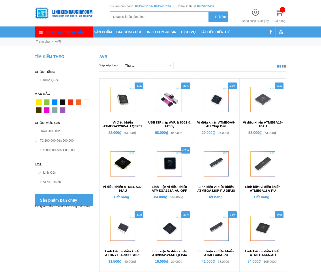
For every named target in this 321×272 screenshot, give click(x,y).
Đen (63, 103)
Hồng (48, 111)
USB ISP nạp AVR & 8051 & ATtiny (169, 124)
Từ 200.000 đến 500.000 (54, 140)
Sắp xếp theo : (109, 65)
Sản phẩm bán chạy (58, 200)
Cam (79, 103)
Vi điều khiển (49, 182)
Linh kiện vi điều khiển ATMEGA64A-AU (262, 253)
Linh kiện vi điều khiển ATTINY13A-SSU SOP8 (123, 253)
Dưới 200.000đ (47, 131)
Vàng (39, 103)
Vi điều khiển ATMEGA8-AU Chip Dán (216, 124)
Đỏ (70, 103)
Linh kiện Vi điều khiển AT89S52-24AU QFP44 (169, 253)
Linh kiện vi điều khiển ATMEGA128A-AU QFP (169, 188)
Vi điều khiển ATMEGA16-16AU (263, 124)
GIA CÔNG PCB (129, 32)
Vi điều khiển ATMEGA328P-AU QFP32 (122, 124)
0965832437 (205, 6)
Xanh (47, 103)
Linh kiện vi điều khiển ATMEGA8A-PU (216, 253)
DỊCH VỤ (188, 32)
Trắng (88, 103)
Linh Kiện (47, 172)
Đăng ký (263, 21)
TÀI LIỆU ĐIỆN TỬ (214, 32)
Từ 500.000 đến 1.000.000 (55, 150)
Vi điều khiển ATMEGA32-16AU (123, 188)
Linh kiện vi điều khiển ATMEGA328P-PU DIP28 (216, 188)
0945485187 (143, 6)
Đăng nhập (249, 21)
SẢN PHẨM (103, 32)
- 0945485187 (161, 6)
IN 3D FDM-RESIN (161, 32)
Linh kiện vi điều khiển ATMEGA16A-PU (262, 188)
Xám (55, 111)
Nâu (39, 111)
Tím (62, 111)
